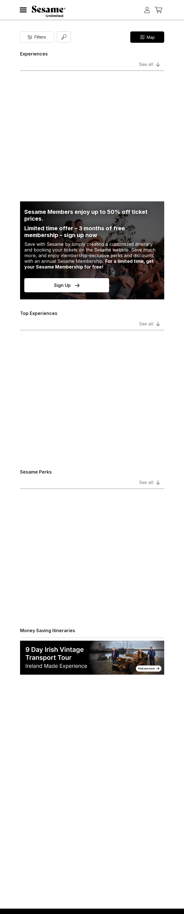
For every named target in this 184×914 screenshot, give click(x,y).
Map (147, 37)
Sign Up (66, 285)
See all (149, 64)
